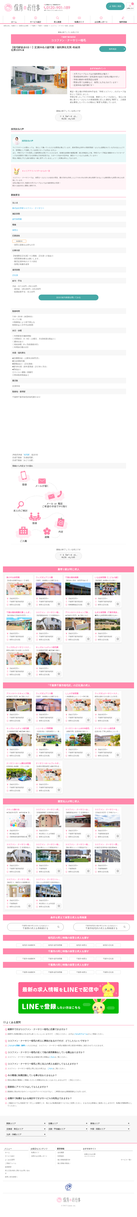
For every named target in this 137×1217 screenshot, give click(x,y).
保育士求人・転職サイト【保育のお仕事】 (16, 26)
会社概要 (61, 1152)
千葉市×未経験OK (28, 959)
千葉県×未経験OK (28, 972)
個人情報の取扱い (64, 1163)
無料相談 (112, 49)
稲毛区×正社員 (108, 945)
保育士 (15, 230)
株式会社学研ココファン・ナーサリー (28, 208)
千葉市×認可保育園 (55, 959)
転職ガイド (35, 1152)
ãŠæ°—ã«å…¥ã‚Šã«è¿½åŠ (68, 117)
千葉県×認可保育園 (55, 972)
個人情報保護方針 (64, 1160)
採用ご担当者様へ (11, 1177)
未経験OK (19, 241)
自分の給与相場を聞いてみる (68, 297)
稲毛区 (46, 26)
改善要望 (8, 1167)
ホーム (7, 1152)
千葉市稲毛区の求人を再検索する (101, 928)
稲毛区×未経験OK (28, 945)
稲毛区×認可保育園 (55, 945)
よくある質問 (10, 1160)
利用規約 (61, 1156)
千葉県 (33, 26)
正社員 (15, 275)
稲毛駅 (27, 455)
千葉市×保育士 (81, 959)
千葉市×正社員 (108, 959)
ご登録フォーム (10, 1163)
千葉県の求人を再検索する (35, 928)
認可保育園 (17, 219)
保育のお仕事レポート (39, 1156)
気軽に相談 (115, 6)
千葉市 (40, 26)
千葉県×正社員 (108, 972)
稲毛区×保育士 (81, 945)
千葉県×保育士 (81, 972)
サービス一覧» (126, 1160)
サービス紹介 (10, 1156)
